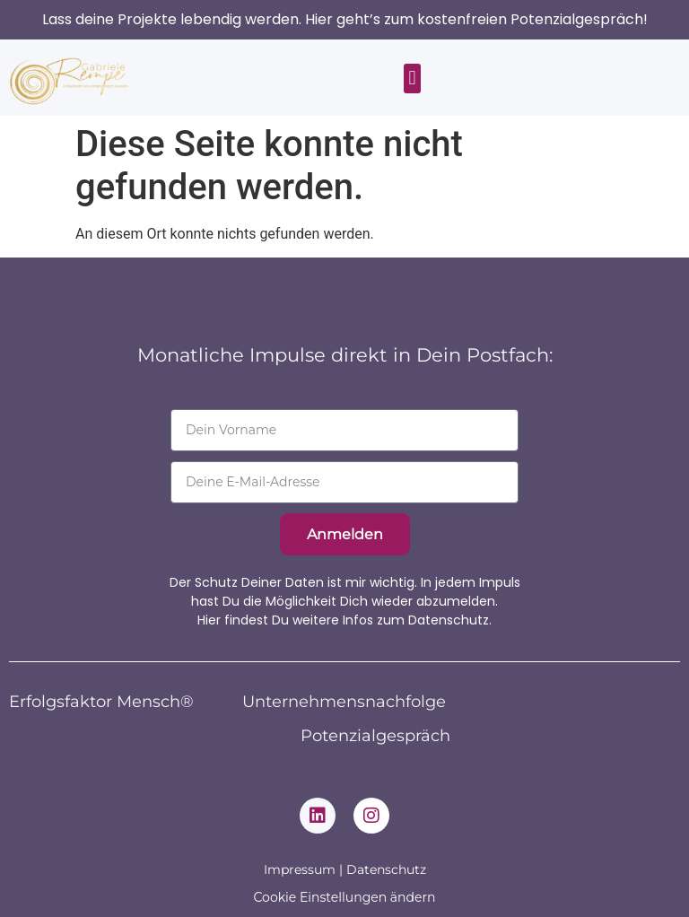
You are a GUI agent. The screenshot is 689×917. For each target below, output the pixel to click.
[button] (412, 78)
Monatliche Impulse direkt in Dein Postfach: (345, 355)
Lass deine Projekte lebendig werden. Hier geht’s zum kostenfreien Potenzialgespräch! (345, 19)
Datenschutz (386, 869)
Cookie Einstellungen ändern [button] (345, 897)
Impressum (300, 869)
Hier (209, 620)
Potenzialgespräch (375, 736)
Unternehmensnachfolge (344, 702)
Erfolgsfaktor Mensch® (101, 702)
